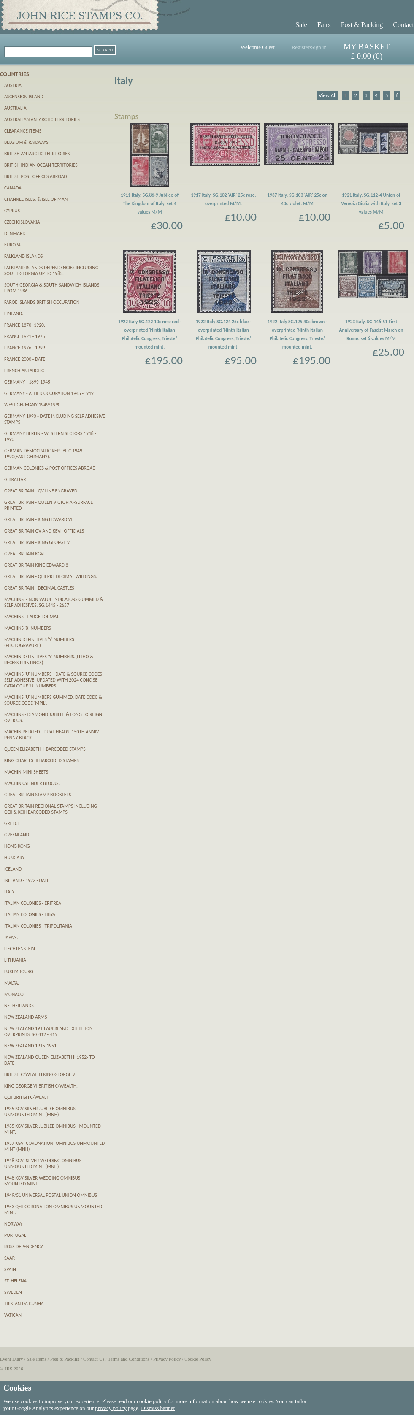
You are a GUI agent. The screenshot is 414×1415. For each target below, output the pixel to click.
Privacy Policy (167, 1358)
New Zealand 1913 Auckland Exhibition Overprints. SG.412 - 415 (48, 1031)
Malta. (11, 983)
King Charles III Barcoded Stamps (41, 760)
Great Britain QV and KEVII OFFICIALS (44, 531)
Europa (12, 245)
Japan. (11, 937)
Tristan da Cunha (24, 1304)
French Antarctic (24, 370)
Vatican (13, 1315)
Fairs (324, 24)
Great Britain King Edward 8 (36, 565)
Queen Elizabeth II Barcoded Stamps (44, 749)
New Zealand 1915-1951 (30, 1046)
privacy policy (111, 1408)
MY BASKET (367, 46)
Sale (301, 24)
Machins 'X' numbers (27, 628)
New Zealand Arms (25, 1017)
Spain (10, 1269)
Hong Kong (17, 846)
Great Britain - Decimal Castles (39, 588)
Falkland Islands (23, 256)
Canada (13, 188)
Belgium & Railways (26, 142)
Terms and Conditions (129, 1358)
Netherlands (19, 1006)
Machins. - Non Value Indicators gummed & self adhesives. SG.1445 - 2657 (53, 602)
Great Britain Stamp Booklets (37, 795)
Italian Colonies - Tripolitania (38, 926)
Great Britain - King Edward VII (38, 519)
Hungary (14, 857)
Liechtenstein (19, 949)
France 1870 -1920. (24, 325)
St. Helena (15, 1281)
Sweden (13, 1292)
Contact (403, 24)
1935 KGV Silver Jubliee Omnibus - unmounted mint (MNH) (41, 1111)
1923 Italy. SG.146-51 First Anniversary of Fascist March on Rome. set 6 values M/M (371, 330)
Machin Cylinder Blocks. (32, 783)
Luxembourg (18, 971)
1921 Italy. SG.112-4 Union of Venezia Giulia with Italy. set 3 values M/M (371, 203)
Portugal (15, 1235)
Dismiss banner (158, 1408)
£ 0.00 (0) (366, 55)
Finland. (13, 314)
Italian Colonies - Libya (29, 914)
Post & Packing (362, 24)
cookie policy (151, 1401)
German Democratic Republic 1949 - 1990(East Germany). (44, 454)
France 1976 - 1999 (24, 348)
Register (301, 47)
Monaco (14, 994)
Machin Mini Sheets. (26, 772)
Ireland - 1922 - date (26, 880)
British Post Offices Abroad (35, 176)
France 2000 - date (24, 359)
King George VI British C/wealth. (41, 1086)
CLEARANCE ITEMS (22, 131)
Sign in (319, 47)
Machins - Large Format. (32, 617)
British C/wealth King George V (39, 1074)
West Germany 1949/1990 (32, 405)
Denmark (14, 233)
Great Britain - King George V (37, 542)
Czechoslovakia (22, 222)
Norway (13, 1224)
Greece (12, 823)
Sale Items (36, 1358)
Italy (9, 892)
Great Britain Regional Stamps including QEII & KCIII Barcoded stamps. (50, 809)
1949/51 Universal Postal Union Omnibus (50, 1195)
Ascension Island (23, 97)
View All (327, 95)
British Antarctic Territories (37, 154)
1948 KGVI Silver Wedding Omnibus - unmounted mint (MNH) (44, 1163)
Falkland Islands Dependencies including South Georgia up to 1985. (51, 270)
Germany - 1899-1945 (27, 382)
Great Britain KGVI (24, 554)
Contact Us (93, 1358)
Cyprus (12, 211)
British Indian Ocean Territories (41, 165)
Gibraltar (15, 479)
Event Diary (11, 1358)
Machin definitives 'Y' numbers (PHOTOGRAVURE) (39, 642)
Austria (13, 85)
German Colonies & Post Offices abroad (49, 468)
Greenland (16, 835)
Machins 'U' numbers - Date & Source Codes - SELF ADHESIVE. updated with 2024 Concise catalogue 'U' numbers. (54, 680)
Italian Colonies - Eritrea (32, 903)
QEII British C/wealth (27, 1097)
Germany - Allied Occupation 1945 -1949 (49, 393)
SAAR (9, 1258)
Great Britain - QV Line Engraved (40, 491)
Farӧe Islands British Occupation (41, 302)
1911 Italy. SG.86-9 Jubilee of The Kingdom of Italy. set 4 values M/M (150, 203)
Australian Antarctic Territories (42, 119)
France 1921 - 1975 (24, 336)
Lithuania (15, 960)
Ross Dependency (23, 1247)
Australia (15, 108)
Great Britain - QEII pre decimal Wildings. (50, 576)
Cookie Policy (197, 1358)
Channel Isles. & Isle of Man (36, 199)
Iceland (13, 869)
